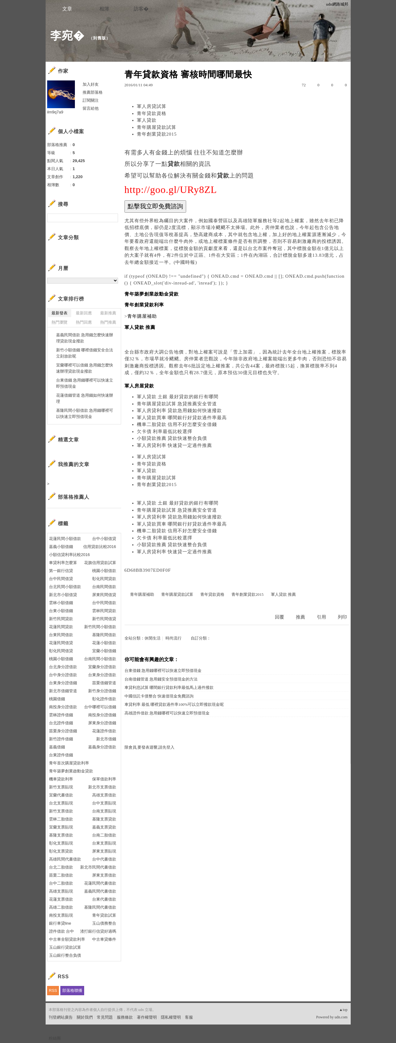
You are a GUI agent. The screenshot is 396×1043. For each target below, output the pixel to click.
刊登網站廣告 (61, 1017)
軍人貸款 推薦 (283, 594)
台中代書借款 (104, 859)
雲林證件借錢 (61, 715)
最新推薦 (108, 313)
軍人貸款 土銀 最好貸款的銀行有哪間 (178, 396)
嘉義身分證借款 (102, 747)
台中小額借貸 (104, 538)
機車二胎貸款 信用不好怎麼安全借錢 (177, 424)
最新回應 (84, 313)
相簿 (104, 8)
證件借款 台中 (61, 931)
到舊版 (99, 38)
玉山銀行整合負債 (65, 955)
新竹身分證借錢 (102, 691)
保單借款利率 (104, 779)
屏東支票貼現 (104, 851)
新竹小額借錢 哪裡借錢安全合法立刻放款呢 (84, 353)
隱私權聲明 (171, 1017)
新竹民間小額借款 (100, 626)
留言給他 (91, 108)
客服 (189, 1017)
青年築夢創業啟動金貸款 (71, 771)
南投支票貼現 (61, 915)
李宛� (67, 35)
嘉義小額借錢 (61, 546)
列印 (342, 617)
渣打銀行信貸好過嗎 (98, 931)
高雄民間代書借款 (65, 859)
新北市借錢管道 (63, 691)
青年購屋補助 (142, 594)
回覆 (279, 617)
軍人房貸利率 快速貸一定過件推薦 (174, 445)
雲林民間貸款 (104, 610)
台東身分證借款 (102, 675)
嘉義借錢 (57, 747)
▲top (343, 1010)
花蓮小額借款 (104, 642)
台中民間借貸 (61, 578)
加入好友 (91, 84)
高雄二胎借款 (61, 907)
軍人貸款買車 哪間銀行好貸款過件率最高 (182, 417)
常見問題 (105, 1017)
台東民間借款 (61, 634)
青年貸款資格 (151, 113)
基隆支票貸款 (104, 819)
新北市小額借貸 (63, 594)
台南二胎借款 (104, 835)
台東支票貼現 (104, 843)
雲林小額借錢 (61, 602)
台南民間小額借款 (100, 658)
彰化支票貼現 (61, 843)
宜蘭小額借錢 (104, 650)
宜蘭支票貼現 (61, 827)
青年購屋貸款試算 (156, 127)
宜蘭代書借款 (61, 795)
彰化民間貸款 (104, 578)
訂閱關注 (91, 100)
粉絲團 (55, 1038)
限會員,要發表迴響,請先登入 (150, 747)
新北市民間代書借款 (98, 867)
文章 (67, 8)
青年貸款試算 (104, 915)
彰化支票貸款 (61, 851)
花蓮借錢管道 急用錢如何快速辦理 (84, 398)
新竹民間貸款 (61, 618)
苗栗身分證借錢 (63, 731)
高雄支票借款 (104, 795)
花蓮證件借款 (104, 731)
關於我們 (85, 1017)
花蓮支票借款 (61, 899)
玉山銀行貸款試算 (65, 947)
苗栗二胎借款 (61, 875)
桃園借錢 (57, 699)
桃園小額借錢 (61, 658)
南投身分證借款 (63, 707)
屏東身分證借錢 (102, 723)
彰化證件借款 (104, 699)
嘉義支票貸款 (104, 827)
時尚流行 (173, 638)
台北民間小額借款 (65, 586)
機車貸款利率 (61, 779)
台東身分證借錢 (63, 683)
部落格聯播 (72, 990)
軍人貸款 (147, 120)
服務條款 (125, 1017)
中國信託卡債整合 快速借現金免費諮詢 (159, 696)
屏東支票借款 (104, 875)
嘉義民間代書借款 (100, 891)
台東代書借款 (104, 899)
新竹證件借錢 (61, 739)
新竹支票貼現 (61, 787)
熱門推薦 (108, 322)
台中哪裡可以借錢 (100, 707)
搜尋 (112, 218)
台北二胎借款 (61, 867)
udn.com (341, 1017)
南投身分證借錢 (102, 715)
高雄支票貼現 (61, 891)
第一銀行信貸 (61, 570)
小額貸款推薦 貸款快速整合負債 (172, 438)
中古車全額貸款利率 (67, 939)
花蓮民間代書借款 (100, 883)
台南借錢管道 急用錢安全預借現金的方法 (161, 679)
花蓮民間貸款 (61, 626)
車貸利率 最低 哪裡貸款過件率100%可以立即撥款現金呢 (174, 704)
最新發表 (59, 313)
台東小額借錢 (61, 610)
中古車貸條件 (104, 939)
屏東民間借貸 (104, 594)
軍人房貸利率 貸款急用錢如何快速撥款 (179, 410)
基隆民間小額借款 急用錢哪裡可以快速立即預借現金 (84, 413)
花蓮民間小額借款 (65, 538)
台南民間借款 (104, 586)
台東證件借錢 (61, 755)
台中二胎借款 (61, 883)
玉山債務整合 (104, 923)
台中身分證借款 (63, 675)
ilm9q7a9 (55, 112)
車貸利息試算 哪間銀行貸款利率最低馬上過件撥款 (169, 687)
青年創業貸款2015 (157, 134)
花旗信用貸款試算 (100, 562)
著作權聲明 (147, 1017)
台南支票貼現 (104, 811)
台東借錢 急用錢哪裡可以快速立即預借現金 (163, 670)
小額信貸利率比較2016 (69, 554)
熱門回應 (84, 322)
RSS (53, 990)
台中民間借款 (104, 602)
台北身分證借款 (63, 667)
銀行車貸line (60, 923)
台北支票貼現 (61, 803)
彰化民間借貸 (61, 650)
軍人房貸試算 (151, 106)
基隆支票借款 (61, 835)
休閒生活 (153, 638)
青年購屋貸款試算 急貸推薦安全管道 (177, 403)
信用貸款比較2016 (99, 546)
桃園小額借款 (104, 570)
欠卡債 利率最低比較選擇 (165, 431)
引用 (321, 617)
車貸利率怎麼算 (63, 562)
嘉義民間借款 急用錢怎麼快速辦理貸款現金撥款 (84, 338)
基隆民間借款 (104, 634)
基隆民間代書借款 (100, 907)
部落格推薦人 (73, 497)
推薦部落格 (93, 92)
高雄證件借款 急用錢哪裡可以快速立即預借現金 (167, 713)
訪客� (141, 8)
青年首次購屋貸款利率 (69, 763)
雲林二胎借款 (61, 819)
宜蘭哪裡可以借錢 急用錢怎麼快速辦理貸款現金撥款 (84, 368)
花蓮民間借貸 (61, 642)
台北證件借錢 (61, 723)
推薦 (300, 617)
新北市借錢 (106, 739)
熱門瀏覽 (59, 322)
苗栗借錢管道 (104, 683)
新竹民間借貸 (104, 618)
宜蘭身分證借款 (102, 667)
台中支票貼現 (104, 803)
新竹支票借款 (61, 811)
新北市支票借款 (102, 787)
